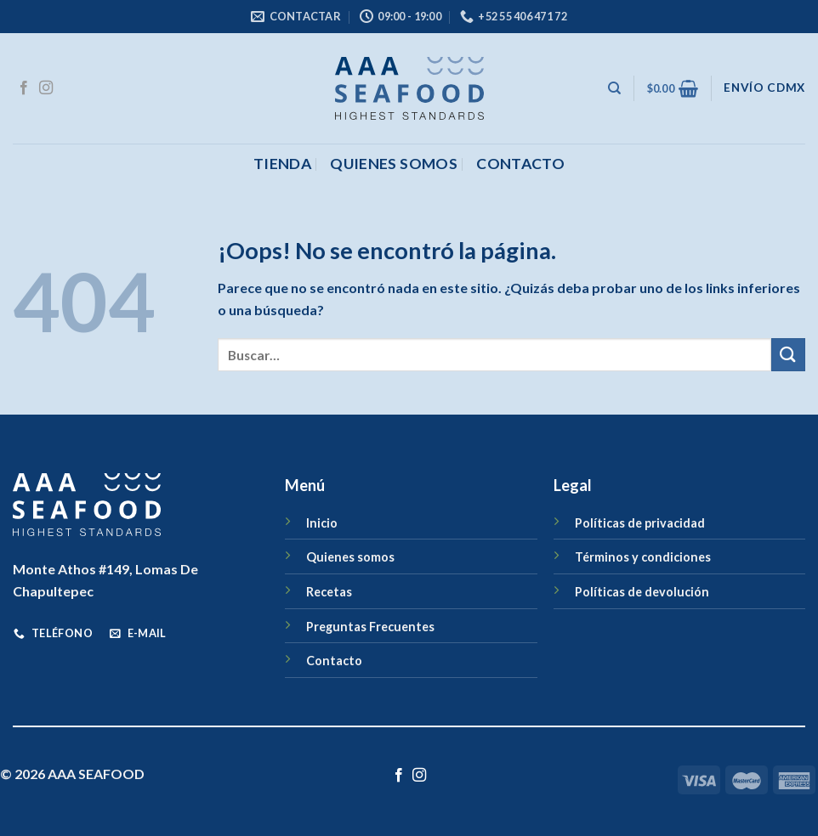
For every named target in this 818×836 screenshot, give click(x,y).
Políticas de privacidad (640, 523)
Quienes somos (393, 163)
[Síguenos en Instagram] (46, 88)
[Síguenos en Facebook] (24, 88)
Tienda (282, 163)
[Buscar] (614, 88)
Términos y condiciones (643, 557)
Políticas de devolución (642, 592)
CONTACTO (520, 163)
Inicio (322, 523)
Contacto (334, 660)
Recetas (329, 592)
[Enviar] (788, 354)
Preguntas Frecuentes (370, 626)
